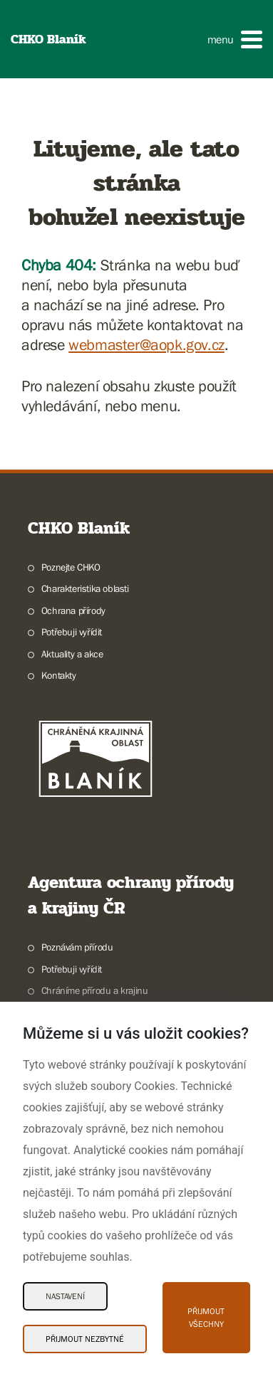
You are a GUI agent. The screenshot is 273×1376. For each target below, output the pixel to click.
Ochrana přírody (73, 610)
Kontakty (58, 675)
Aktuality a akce (72, 654)
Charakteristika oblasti (85, 588)
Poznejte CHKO (71, 567)
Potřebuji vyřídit (71, 631)
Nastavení (65, 1296)
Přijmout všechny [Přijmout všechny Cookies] (206, 1317)
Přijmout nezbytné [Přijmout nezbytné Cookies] (85, 1339)
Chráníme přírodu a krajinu (94, 990)
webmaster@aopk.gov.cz (146, 345)
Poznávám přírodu (77, 947)
